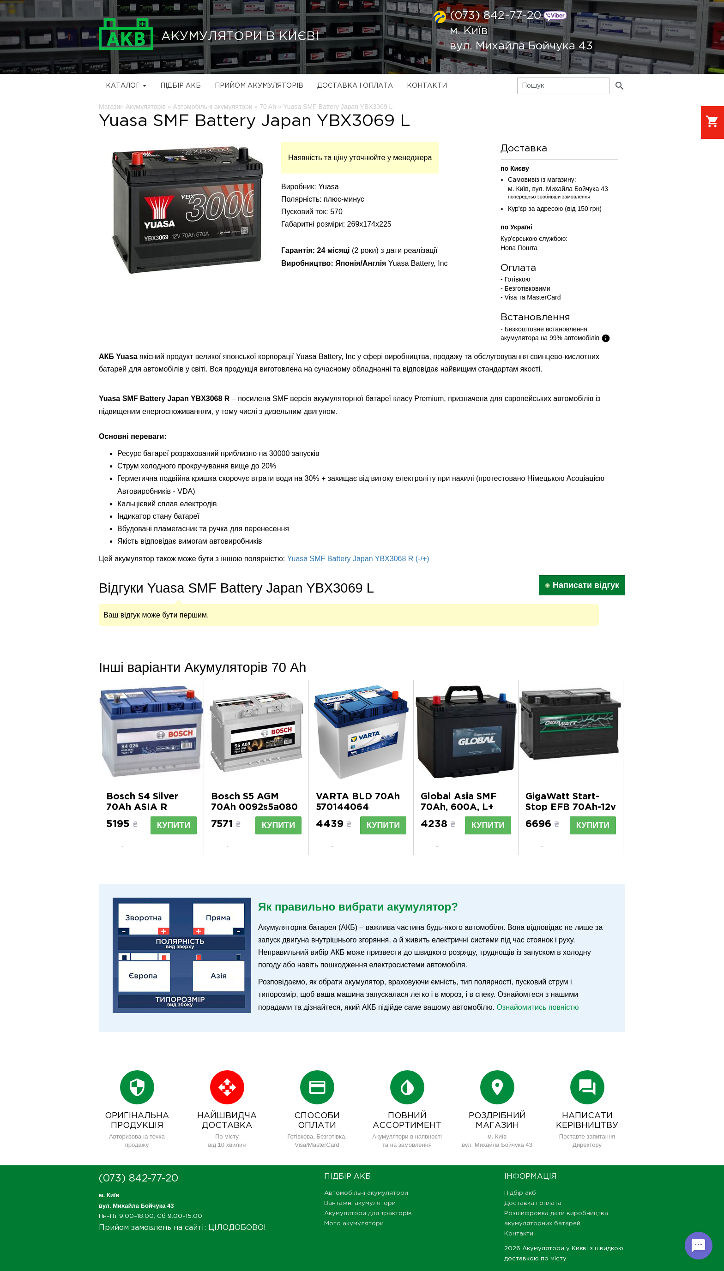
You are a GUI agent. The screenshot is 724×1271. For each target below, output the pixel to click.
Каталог (126, 86)
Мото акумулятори (354, 1223)
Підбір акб (180, 86)
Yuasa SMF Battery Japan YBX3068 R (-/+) (358, 559)
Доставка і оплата (355, 86)
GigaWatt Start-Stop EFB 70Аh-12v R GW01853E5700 (570, 807)
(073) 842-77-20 (495, 16)
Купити (173, 825)
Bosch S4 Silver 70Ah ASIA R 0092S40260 (142, 807)
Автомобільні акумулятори (366, 1193)
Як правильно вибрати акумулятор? (358, 906)
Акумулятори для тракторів (368, 1213)
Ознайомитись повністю (537, 1007)
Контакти (427, 86)
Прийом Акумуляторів (259, 86)
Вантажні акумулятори (360, 1203)
